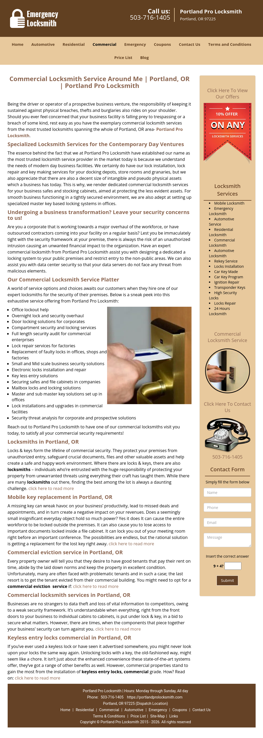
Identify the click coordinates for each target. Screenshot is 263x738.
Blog (144, 57)
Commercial (104, 44)
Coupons (162, 44)
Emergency (135, 44)
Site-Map (157, 716)
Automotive (43, 44)
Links (173, 716)
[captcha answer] (232, 566)
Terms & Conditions (109, 716)
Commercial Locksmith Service (227, 337)
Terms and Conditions (229, 44)
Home (17, 44)
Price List (123, 57)
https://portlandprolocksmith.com (155, 697)
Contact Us (189, 44)
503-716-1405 (150, 17)
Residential (74, 44)
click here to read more (51, 488)
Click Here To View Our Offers (227, 93)
